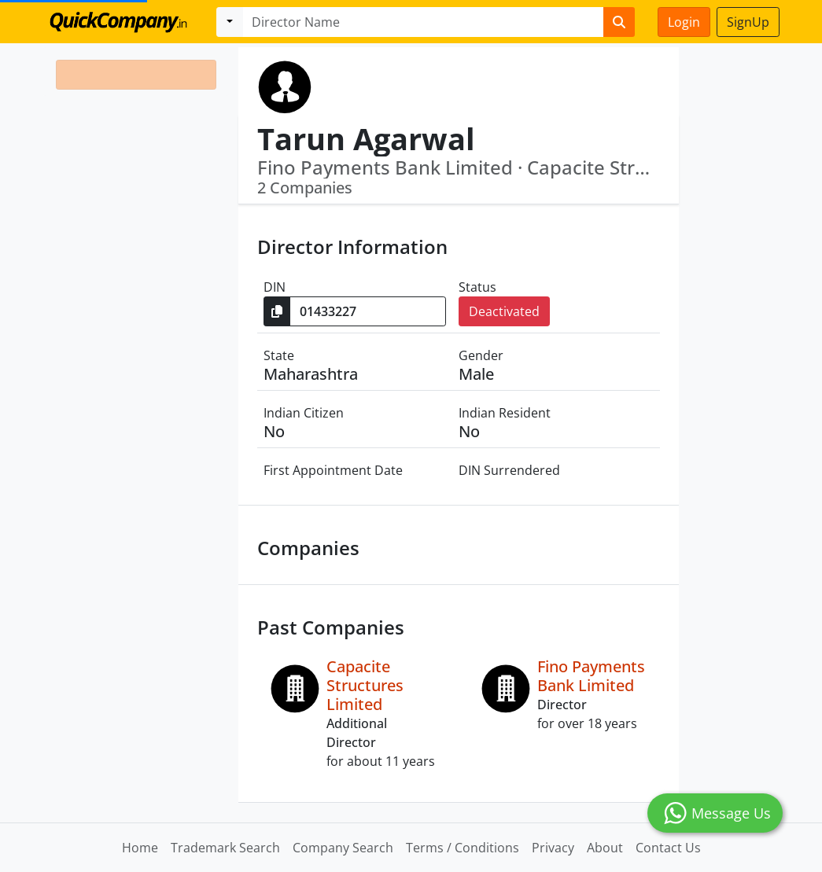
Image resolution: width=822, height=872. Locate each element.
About (605, 847)
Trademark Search (225, 847)
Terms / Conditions (462, 847)
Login (684, 22)
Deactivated (504, 311)
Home (140, 847)
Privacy (553, 847)
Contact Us (668, 847)
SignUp (748, 22)
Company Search (343, 847)
